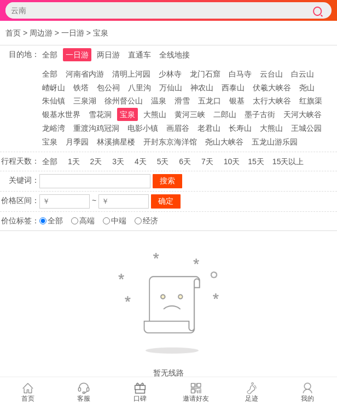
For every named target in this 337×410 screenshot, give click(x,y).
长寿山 (240, 128)
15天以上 (288, 161)
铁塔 (81, 87)
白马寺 (240, 74)
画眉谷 (177, 128)
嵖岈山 (53, 87)
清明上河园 (131, 74)
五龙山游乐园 (275, 141)
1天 (74, 161)
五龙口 (209, 100)
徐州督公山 (123, 100)
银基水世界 (61, 114)
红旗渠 (310, 100)
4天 (141, 161)
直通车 (139, 54)
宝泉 (100, 32)
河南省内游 (85, 74)
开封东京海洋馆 (170, 141)
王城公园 (306, 128)
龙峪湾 (53, 128)
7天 (207, 161)
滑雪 (182, 100)
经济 (150, 220)
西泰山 (233, 87)
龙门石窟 (205, 74)
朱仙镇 (53, 100)
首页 (13, 32)
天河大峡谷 (302, 114)
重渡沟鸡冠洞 (96, 128)
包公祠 (108, 87)
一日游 (72, 32)
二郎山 (224, 114)
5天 (163, 161)
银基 (237, 100)
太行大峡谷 (272, 100)
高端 (87, 220)
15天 (256, 161)
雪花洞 (100, 114)
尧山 (307, 87)
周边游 (41, 32)
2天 (96, 161)
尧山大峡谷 (224, 141)
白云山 (302, 74)
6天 (185, 161)
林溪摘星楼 (116, 141)
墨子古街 (260, 114)
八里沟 (139, 87)
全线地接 (174, 54)
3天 (118, 161)
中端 (118, 220)
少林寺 (170, 74)
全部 (49, 54)
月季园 (77, 141)
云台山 (271, 74)
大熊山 (154, 114)
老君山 (208, 128)
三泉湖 (84, 100)
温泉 (158, 100)
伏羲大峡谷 (272, 87)
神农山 (201, 87)
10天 (232, 161)
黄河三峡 (190, 114)
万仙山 (170, 87)
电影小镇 (142, 128)
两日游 (108, 54)
